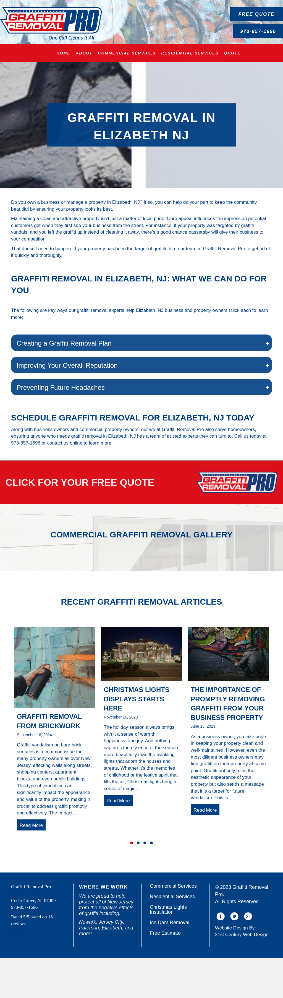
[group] (54, 770)
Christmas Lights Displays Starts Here (136, 739)
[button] (256, 14)
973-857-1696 (25, 443)
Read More (33, 865)
